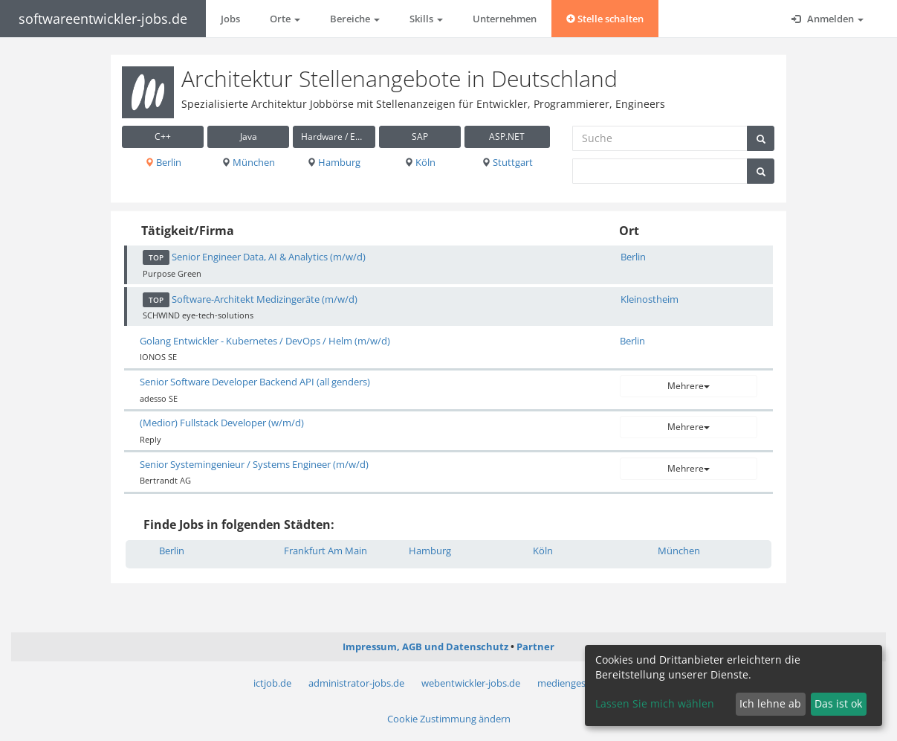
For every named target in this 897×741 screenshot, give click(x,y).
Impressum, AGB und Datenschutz (425, 646)
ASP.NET (507, 136)
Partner (535, 646)
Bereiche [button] (355, 18)
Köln (419, 162)
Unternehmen (505, 18)
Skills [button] (426, 18)
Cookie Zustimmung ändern (449, 718)
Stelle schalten (605, 18)
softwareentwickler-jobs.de (103, 19)
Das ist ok (838, 703)
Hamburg (333, 162)
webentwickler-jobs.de (470, 683)
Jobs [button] (230, 18)
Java (248, 136)
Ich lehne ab (770, 703)
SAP (420, 136)
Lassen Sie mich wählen (654, 703)
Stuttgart (507, 162)
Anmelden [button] (827, 18)
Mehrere (688, 385)
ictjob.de (272, 683)
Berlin (163, 162)
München (248, 162)
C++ (163, 136)
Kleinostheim (650, 299)
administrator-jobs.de (356, 683)
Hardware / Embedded (338, 136)
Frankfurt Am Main (325, 550)
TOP (156, 257)
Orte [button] (285, 18)
